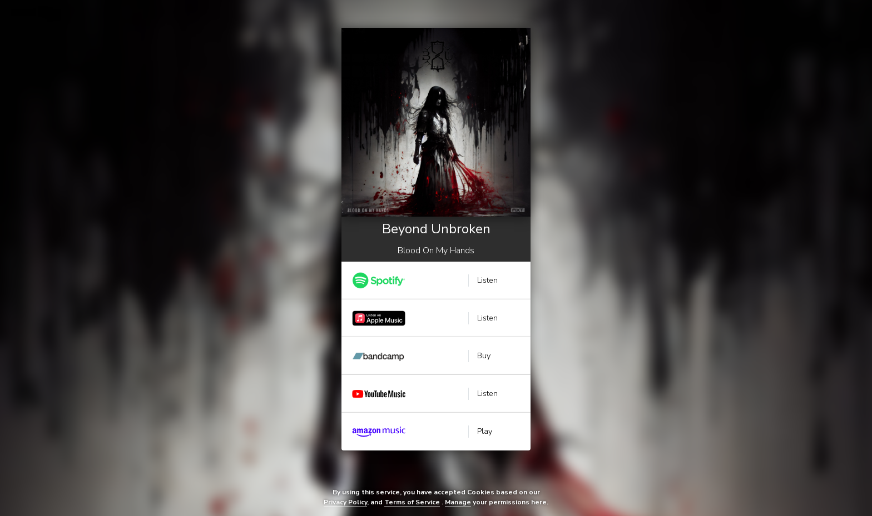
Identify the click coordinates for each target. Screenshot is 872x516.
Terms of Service (412, 502)
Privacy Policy (345, 502)
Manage (458, 502)
